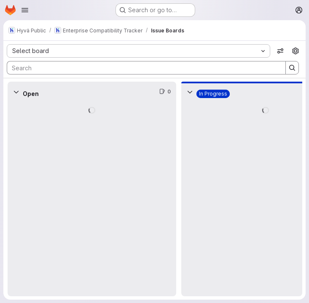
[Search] (142, 68)
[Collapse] (16, 92)
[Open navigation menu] (25, 10)
